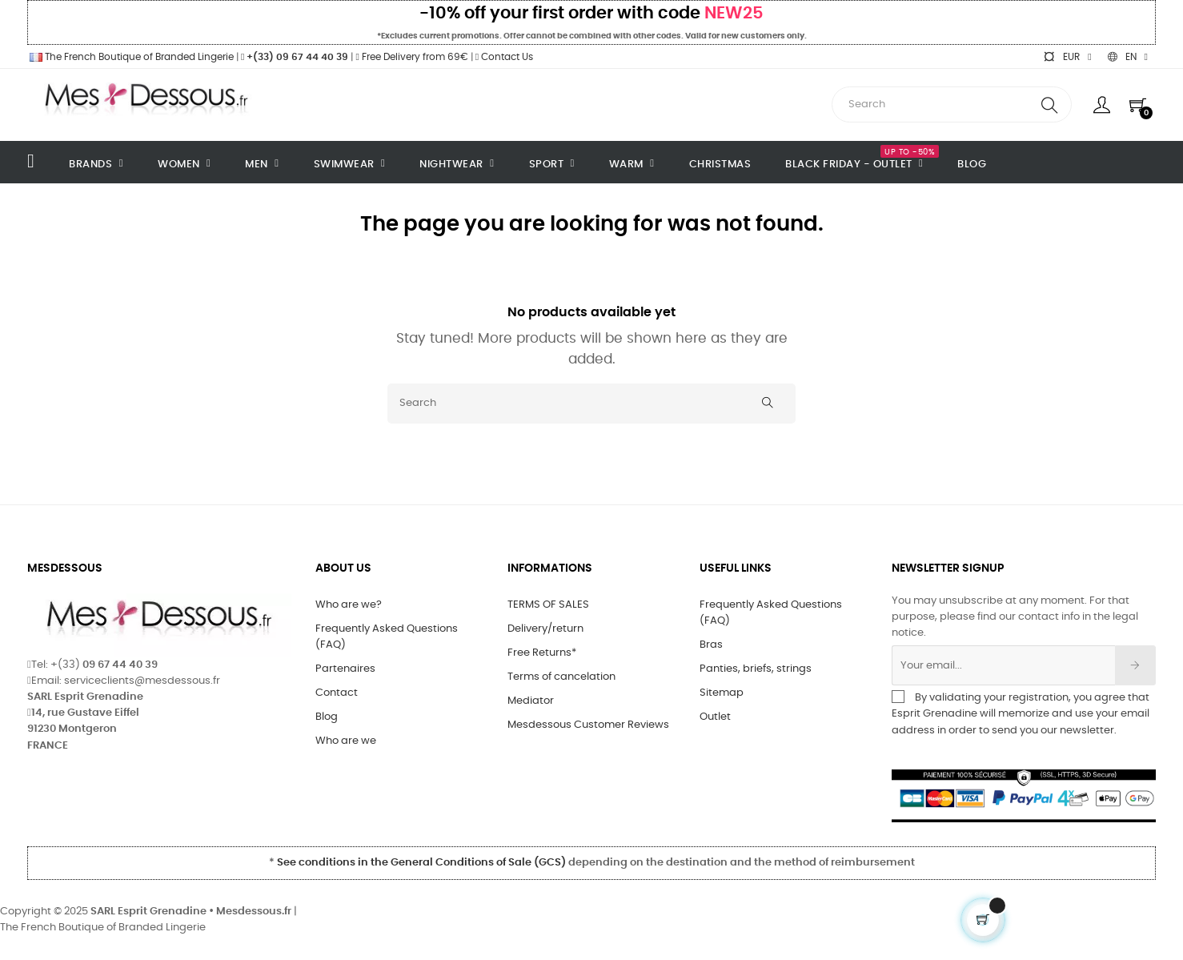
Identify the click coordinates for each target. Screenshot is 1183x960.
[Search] (591, 404)
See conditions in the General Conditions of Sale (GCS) (421, 863)
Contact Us (504, 57)
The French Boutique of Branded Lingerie (130, 57)
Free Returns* (541, 653)
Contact (336, 693)
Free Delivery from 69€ (411, 57)
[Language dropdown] (1128, 57)
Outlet (715, 717)
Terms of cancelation (561, 677)
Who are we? (348, 605)
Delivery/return (545, 629)
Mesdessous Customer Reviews (588, 725)
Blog (326, 717)
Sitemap (722, 693)
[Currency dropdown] (1067, 57)
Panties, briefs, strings (756, 669)
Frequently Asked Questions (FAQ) (386, 637)
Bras (711, 645)
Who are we (345, 741)
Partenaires (345, 669)
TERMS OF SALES (548, 605)
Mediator (530, 701)
